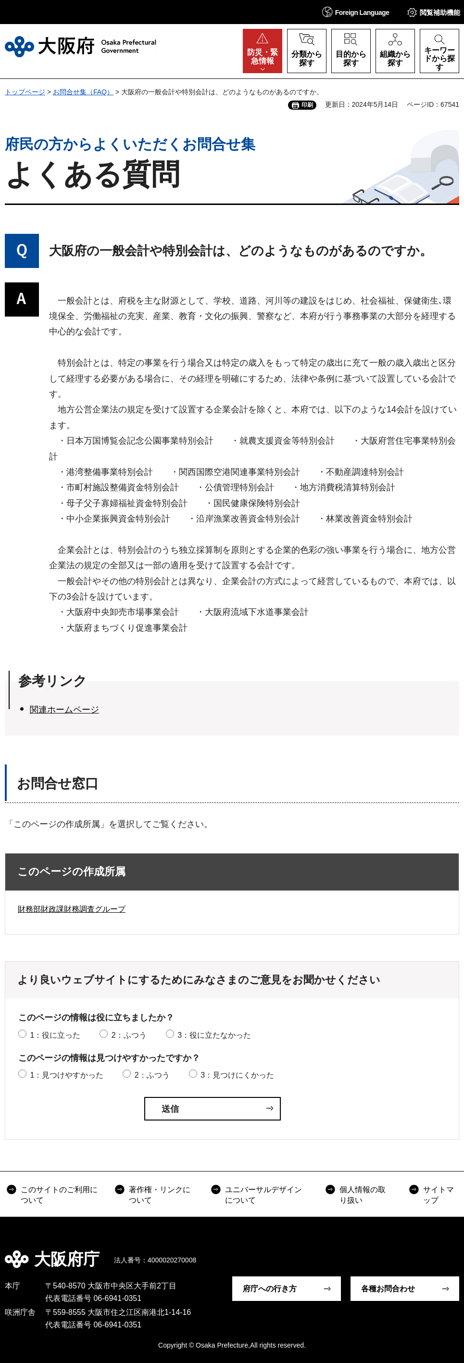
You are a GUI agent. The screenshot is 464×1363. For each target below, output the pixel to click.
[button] (355, 11)
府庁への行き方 (270, 1289)
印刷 (307, 105)
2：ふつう (129, 1035)
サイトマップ (438, 1194)
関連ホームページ (64, 709)
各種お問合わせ (388, 1289)
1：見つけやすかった (66, 1075)
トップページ (25, 92)
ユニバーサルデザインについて (263, 1194)
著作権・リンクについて (159, 1194)
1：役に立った (55, 1035)
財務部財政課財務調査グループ (71, 909)
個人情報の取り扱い (362, 1194)
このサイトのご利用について (59, 1194)
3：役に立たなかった (214, 1035)
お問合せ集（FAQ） (83, 92)
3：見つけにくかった (237, 1075)
